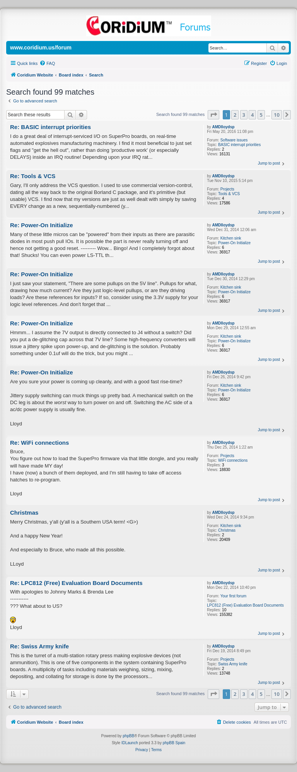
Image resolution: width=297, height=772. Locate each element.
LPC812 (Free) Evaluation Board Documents (245, 605)
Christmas (227, 530)
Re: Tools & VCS (32, 176)
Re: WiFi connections (39, 442)
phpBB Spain (174, 743)
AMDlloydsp (223, 127)
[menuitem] (47, 63)
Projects (227, 189)
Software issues (234, 140)
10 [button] (277, 114)
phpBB (128, 736)
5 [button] (261, 114)
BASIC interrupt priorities (239, 145)
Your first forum (233, 596)
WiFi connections (233, 460)
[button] (213, 114)
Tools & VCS (229, 194)
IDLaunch (129, 743)
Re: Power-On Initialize (41, 225)
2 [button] (235, 114)
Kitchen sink (230, 238)
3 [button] (243, 114)
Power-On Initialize (234, 243)
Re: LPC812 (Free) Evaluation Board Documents (76, 583)
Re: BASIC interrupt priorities (50, 127)
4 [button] (252, 114)
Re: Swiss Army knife (39, 646)
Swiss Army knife (233, 664)
